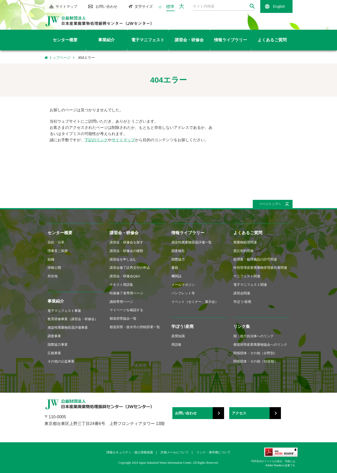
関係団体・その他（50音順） (255, 361)
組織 (51, 259)
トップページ (57, 58)
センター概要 (60, 233)
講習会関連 (241, 293)
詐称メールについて (175, 452)
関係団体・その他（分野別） (255, 353)
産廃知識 (178, 336)
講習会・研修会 (124, 233)
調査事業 (54, 336)
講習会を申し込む (123, 259)
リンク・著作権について (213, 452)
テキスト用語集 (121, 285)
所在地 (53, 276)
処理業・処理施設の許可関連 (255, 259)
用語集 (176, 344)
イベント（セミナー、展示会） (194, 302)
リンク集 (241, 326)
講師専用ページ (121, 302)
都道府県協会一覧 (123, 318)
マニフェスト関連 (246, 276)
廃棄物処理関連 (245, 242)
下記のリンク (96, 140)
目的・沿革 (56, 242)
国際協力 (178, 259)
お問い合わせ (106, 6)
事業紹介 (56, 301)
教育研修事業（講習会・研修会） (73, 319)
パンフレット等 (183, 293)
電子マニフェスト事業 (64, 311)
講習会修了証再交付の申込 (130, 268)
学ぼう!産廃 (182, 326)
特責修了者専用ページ (126, 293)
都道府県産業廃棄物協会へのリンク (260, 344)
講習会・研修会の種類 (126, 251)
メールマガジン (183, 285)
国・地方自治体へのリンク (253, 336)
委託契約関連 (243, 251)
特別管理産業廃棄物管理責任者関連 (260, 268)
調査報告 (178, 251)
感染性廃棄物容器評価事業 (68, 327)
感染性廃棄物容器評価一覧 (191, 242)
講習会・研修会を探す (126, 242)
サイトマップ (66, 6)
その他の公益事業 (61, 361)
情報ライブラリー (187, 233)
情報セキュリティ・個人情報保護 (129, 452)
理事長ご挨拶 (58, 251)
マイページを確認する (126, 310)
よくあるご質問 (247, 233)
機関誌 (176, 276)
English (279, 6)
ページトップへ (270, 204)
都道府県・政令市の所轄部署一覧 (135, 327)
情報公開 (54, 268)
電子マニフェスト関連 (250, 285)
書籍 (174, 268)
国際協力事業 (58, 344)
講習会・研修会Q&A (125, 276)
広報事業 (54, 353)
